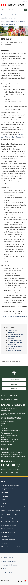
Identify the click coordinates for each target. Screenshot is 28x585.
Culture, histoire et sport (9, 514)
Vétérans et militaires (8, 540)
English (25, 1)
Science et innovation (8, 532)
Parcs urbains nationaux (9, 439)
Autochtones (5, 536)
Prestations (4, 496)
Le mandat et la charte (9, 408)
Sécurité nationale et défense (10, 510)
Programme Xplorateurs (15, 346)
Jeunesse (4, 543)
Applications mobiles (9, 561)
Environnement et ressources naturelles (13, 507)
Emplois (3, 481)
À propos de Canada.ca (10, 565)
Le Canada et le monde (8, 525)
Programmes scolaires (15, 340)
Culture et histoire (7, 444)
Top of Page (6, 580)
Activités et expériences (8, 24)
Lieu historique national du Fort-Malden (13, 21)
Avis (2, 426)
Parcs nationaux (6, 433)
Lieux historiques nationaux (10, 18)
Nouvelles (4, 428)
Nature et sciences (7, 442)
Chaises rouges (12, 348)
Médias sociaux (8, 558)
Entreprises (4, 492)
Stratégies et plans (7, 421)
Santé (3, 500)
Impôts (3, 503)
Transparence (6, 411)
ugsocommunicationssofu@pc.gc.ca (14, 316)
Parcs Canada (12, 15)
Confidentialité (7, 572)
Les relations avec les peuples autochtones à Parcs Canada (11, 418)
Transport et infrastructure (9, 521)
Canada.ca (4, 15)
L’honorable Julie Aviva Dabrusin (13, 454)
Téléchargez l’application (9, 472)
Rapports (4, 423)
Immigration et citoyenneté (10, 485)
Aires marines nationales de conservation (10, 436)
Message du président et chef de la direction (13, 414)
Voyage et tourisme (7, 489)
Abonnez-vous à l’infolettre (10, 470)
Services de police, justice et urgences (13, 518)
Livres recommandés (14, 350)
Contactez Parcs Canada (9, 399)
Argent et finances (7, 529)
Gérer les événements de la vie (11, 547)
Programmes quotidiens (15, 334)
